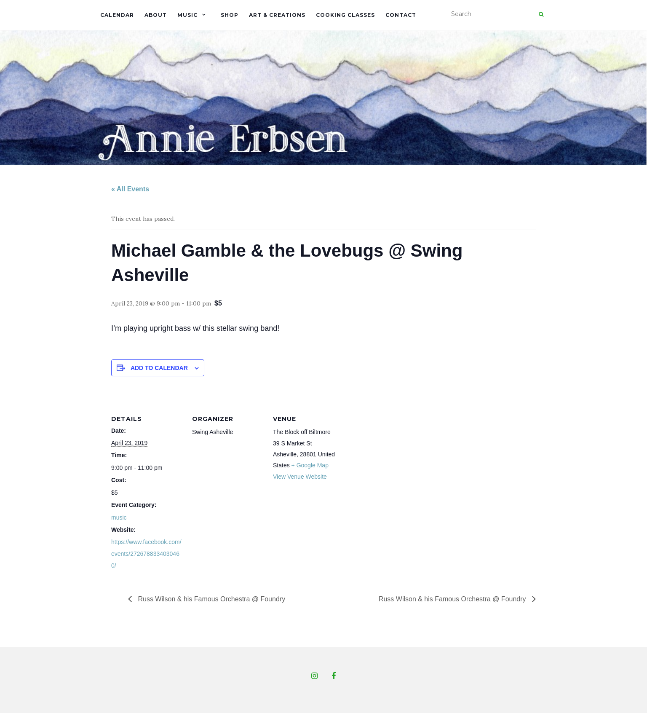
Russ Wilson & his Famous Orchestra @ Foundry (210, 599)
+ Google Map (310, 465)
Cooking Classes (345, 15)
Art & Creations (277, 15)
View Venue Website (300, 476)
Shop (229, 15)
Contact (400, 15)
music (119, 517)
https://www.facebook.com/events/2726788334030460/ (146, 554)
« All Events (130, 189)
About (155, 15)
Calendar (117, 15)
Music (187, 15)
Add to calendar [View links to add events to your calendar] (159, 368)
